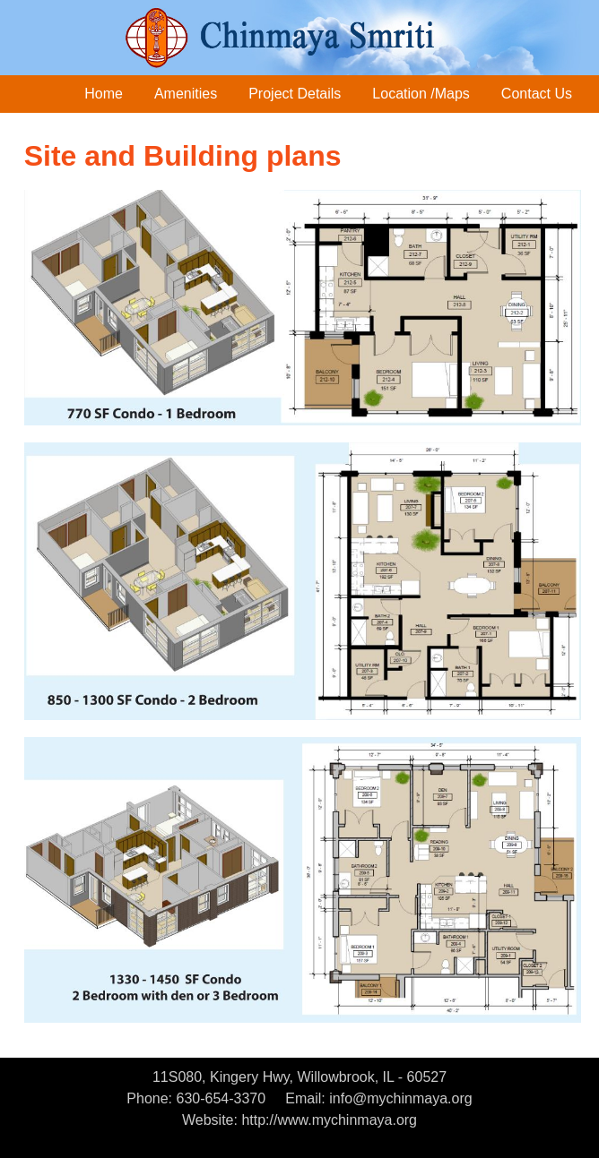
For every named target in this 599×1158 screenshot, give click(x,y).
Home (103, 93)
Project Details (294, 93)
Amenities (185, 93)
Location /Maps (421, 93)
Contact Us (536, 93)
